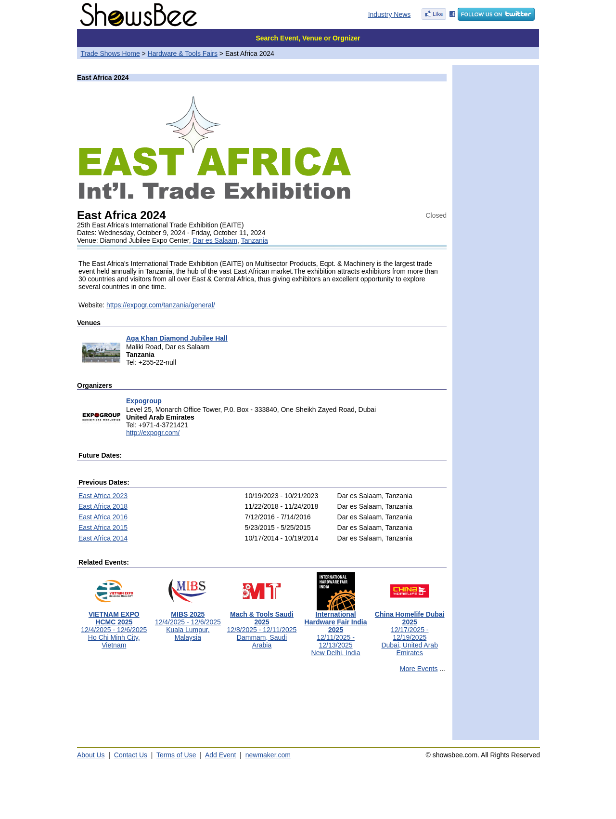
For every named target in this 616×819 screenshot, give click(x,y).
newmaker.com (268, 755)
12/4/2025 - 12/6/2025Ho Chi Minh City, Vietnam (114, 626)
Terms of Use (176, 755)
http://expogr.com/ (153, 432)
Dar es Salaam (215, 240)
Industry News (389, 14)
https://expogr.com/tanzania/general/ (160, 305)
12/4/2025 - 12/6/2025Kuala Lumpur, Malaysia (188, 622)
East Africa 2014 (103, 538)
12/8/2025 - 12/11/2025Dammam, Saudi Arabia (262, 626)
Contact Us (130, 755)
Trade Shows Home (110, 53)
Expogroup (144, 401)
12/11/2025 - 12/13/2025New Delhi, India (336, 630)
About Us (91, 755)
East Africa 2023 (103, 496)
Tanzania (254, 240)
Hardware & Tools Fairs (183, 53)
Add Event (220, 755)
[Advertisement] (262, 710)
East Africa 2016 (103, 517)
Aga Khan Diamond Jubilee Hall (177, 338)
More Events (419, 669)
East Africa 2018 (103, 506)
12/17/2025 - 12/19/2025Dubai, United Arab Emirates (410, 630)
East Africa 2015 (103, 527)
